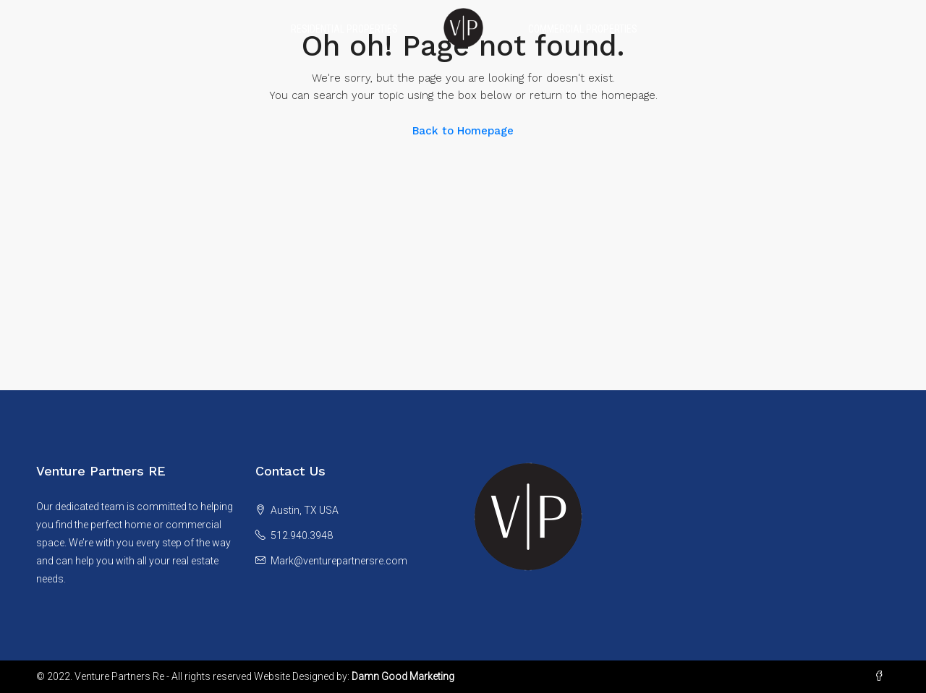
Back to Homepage (463, 130)
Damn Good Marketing (403, 676)
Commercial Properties (582, 29)
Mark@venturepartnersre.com (339, 561)
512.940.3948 (302, 535)
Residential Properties (344, 29)
